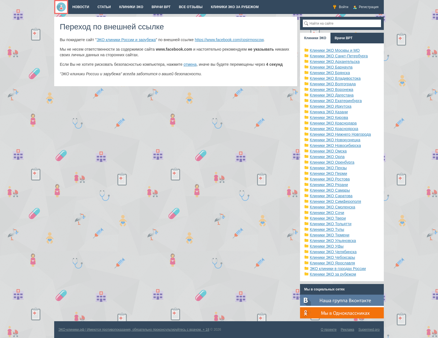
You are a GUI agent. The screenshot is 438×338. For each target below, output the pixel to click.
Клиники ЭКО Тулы (327, 229)
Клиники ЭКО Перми (328, 173)
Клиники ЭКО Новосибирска (335, 145)
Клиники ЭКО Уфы (327, 246)
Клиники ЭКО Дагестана (332, 95)
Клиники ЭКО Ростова (330, 179)
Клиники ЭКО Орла (327, 156)
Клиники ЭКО (315, 38)
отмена (190, 64)
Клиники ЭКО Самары (330, 190)
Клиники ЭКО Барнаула (331, 67)
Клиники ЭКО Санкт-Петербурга (339, 56)
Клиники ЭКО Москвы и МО (335, 50)
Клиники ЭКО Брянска (330, 73)
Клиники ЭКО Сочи (327, 212)
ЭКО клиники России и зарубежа (126, 39)
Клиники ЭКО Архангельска (335, 61)
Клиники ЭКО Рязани (329, 184)
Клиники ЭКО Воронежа (331, 89)
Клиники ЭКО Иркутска (330, 106)
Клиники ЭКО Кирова (329, 117)
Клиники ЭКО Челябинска (333, 252)
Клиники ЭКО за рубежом (333, 274)
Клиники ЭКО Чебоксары (332, 257)
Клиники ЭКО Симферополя (335, 201)
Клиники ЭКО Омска (328, 151)
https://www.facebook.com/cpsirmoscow (229, 39)
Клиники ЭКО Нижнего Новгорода (340, 134)
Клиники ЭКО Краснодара (333, 123)
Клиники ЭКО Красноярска (334, 128)
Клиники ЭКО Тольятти (330, 224)
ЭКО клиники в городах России (338, 268)
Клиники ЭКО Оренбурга (332, 162)
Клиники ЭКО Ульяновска (333, 240)
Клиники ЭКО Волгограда (333, 84)
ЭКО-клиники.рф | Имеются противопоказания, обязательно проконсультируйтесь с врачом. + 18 (133, 330)
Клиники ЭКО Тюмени (329, 235)
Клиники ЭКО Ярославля (332, 263)
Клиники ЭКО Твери (328, 218)
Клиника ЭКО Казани (329, 112)
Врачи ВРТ (344, 38)
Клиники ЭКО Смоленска (332, 207)
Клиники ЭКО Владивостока (335, 78)
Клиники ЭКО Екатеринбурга (336, 100)
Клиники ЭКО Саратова (331, 196)
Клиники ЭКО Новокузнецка (335, 140)
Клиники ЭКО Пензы (328, 168)
